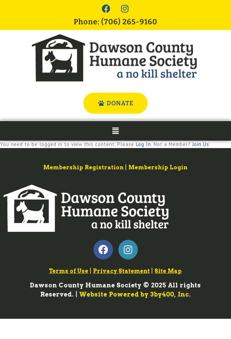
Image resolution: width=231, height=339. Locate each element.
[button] (115, 130)
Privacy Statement (121, 271)
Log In (143, 144)
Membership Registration (83, 167)
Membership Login (158, 167)
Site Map (168, 271)
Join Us (200, 144)
